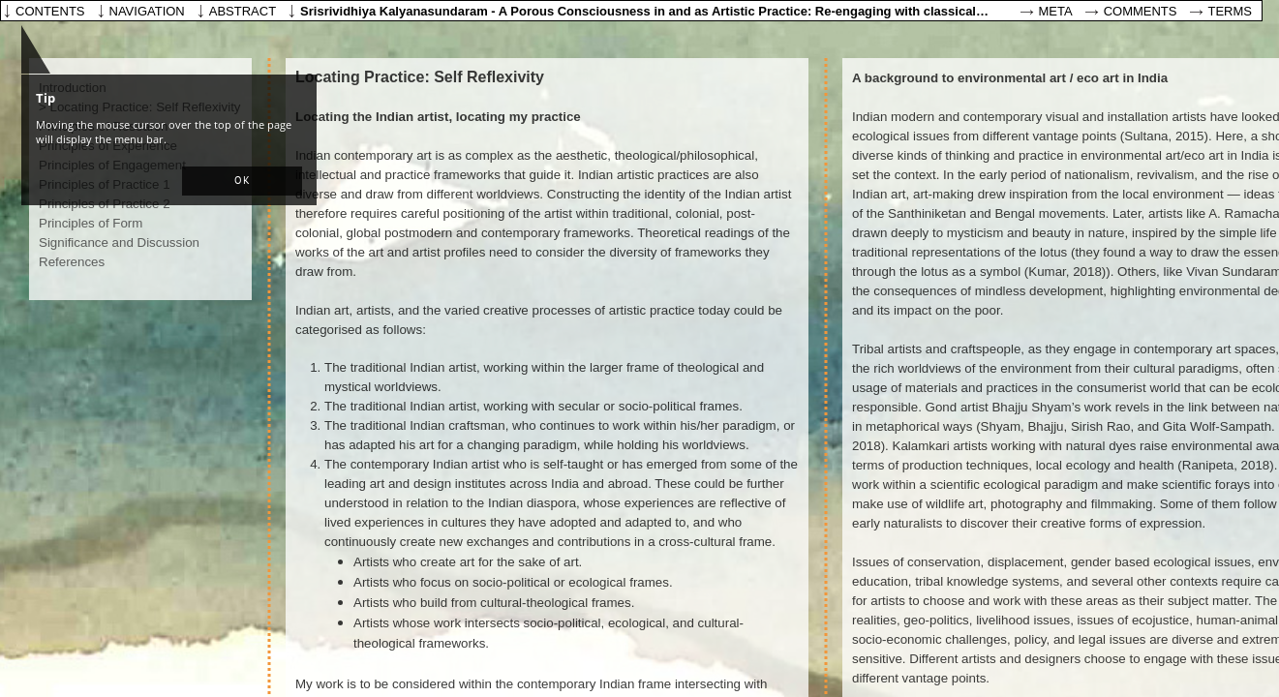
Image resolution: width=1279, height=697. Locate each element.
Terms (1230, 11)
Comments (1140, 11)
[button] (242, 181)
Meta (1056, 11)
